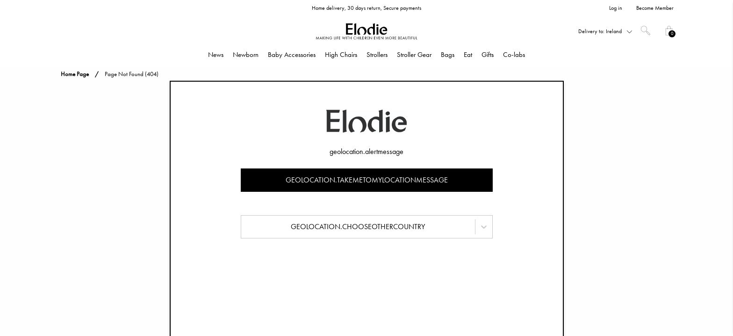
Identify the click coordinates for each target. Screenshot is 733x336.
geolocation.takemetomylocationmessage (367, 180)
